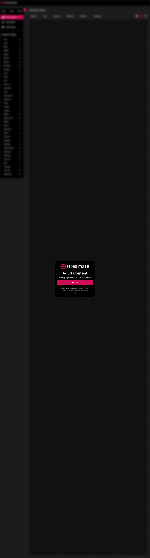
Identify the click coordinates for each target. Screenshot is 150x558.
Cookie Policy (84, 288)
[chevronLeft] (24, 9)
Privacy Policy (66, 290)
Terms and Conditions (81, 290)
